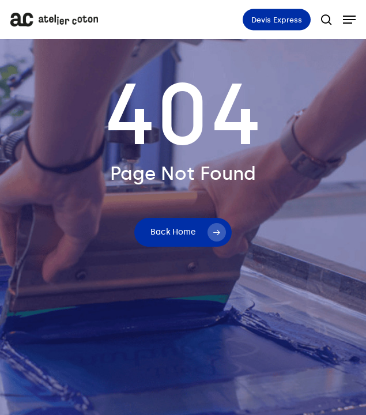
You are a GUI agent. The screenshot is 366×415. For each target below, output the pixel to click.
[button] (349, 19)
